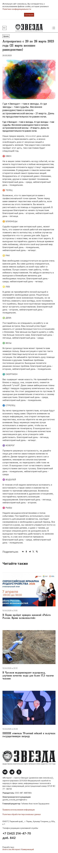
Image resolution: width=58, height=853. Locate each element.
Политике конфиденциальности (16, 9)
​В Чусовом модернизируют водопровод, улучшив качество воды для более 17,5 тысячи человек (28, 675)
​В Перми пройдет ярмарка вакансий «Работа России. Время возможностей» (26, 617)
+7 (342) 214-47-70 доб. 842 (16, 835)
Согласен (29, 14)
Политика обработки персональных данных (21, 814)
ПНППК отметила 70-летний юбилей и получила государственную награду (28, 735)
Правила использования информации (18, 810)
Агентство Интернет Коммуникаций (18, 849)
